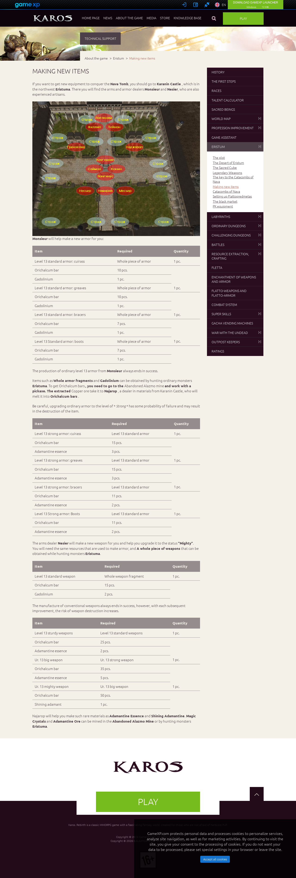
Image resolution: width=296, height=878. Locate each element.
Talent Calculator (228, 100)
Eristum (236, 146)
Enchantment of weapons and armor (234, 279)
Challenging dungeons (236, 235)
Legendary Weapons (227, 172)
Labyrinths (236, 216)
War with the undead (236, 332)
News (107, 18)
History (218, 72)
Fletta (217, 267)
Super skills (236, 314)
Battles (236, 244)
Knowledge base (187, 18)
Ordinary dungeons (236, 225)
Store (165, 18)
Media (151, 18)
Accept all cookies (215, 859)
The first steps (224, 81)
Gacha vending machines (232, 323)
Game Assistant (224, 137)
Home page (91, 18)
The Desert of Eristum (228, 162)
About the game (129, 18)
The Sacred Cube (225, 167)
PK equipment (223, 206)
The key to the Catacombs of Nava (233, 179)
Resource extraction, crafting (236, 256)
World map (236, 118)
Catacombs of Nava (226, 191)
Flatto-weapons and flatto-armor (229, 292)
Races (216, 90)
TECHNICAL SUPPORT (100, 38)
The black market (225, 201)
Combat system (224, 304)
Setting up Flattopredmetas (232, 196)
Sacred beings (223, 109)
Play (243, 18)
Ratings (218, 351)
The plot (219, 157)
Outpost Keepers (236, 342)
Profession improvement (236, 128)
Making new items (226, 186)
